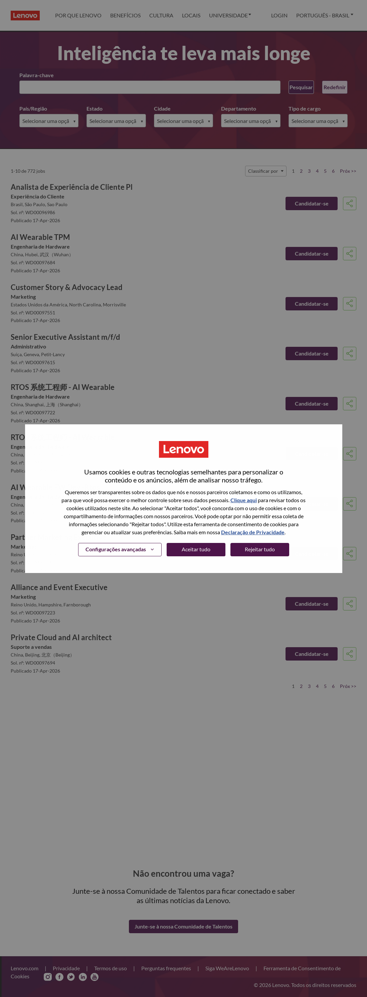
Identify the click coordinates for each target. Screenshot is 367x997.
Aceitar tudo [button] (196, 549)
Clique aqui (243, 500)
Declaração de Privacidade (253, 532)
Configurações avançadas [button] (115, 549)
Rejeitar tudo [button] (260, 549)
